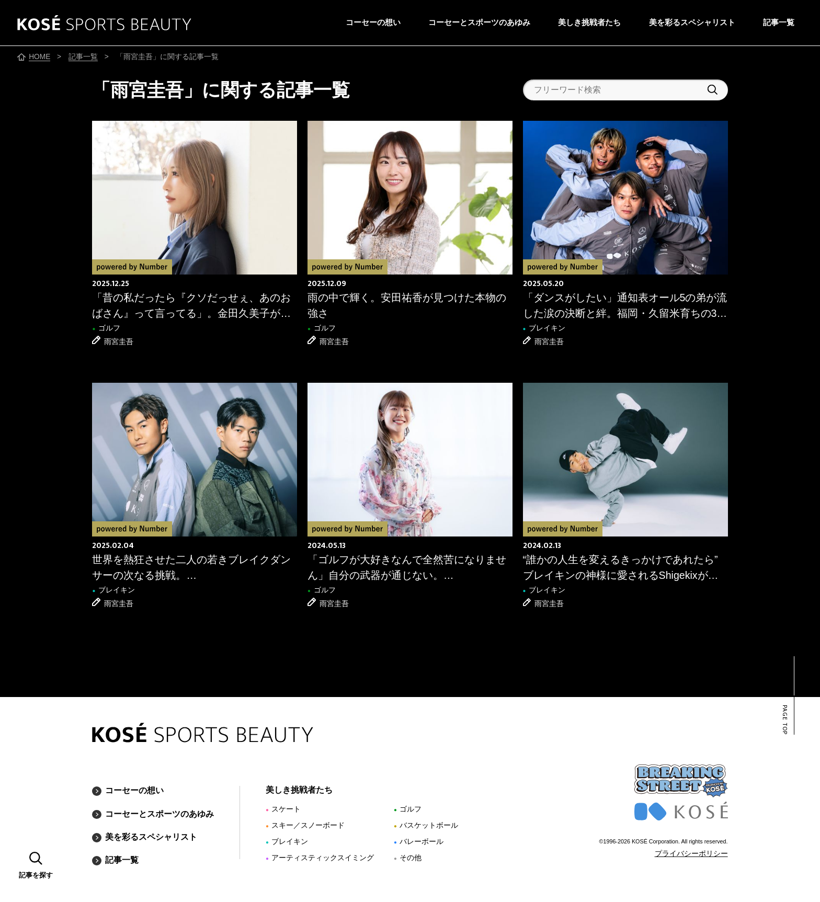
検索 (713, 90)
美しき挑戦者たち (589, 22)
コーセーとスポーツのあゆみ (479, 22)
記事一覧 (778, 22)
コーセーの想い (373, 22)
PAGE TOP (784, 720)
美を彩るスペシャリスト (692, 22)
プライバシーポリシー (691, 854)
